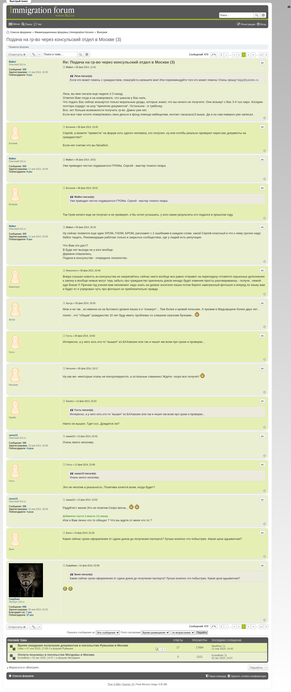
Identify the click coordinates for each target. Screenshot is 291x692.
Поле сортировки (145, 632)
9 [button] (253, 55)
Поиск (256, 15)
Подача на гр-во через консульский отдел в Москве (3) (63, 39)
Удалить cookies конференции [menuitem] (248, 676)
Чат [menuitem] (40, 24)
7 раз (29, 612)
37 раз (30, 615)
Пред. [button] (221, 54)
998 (24, 607)
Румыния (68, 648)
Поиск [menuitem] (28, 24)
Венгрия (102, 32)
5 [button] (234, 55)
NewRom (217, 646)
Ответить (15, 54)
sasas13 (13, 435)
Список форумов (20, 32)
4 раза (30, 448)
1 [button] (226, 55)
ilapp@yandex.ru (247, 80)
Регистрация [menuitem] (248, 24)
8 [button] (248, 55)
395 (24, 443)
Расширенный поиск (263, 15)
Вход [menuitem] (263, 24)
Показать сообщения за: (93, 632)
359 (24, 69)
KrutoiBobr (24, 657)
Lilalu (21, 648)
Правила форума (19, 47)
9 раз (29, 75)
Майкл (12, 62)
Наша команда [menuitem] (217, 676)
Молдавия (74, 657)
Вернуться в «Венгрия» (24, 667)
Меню (16, 24)
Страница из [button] (213, 54)
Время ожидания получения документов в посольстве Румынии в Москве (73, 645)
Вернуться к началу (264, 118)
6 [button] (239, 55)
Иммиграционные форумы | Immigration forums (64, 32)
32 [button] (261, 55)
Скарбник (14, 599)
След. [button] (266, 54)
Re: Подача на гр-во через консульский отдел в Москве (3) (119, 62)
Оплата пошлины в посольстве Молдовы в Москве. (56, 654)
